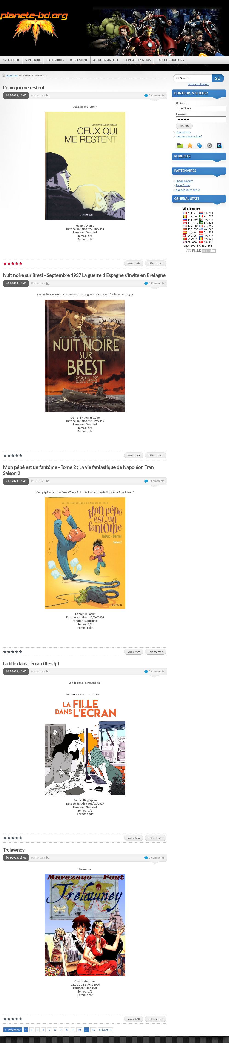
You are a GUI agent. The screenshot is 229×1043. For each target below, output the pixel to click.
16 (93, 1029)
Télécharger (156, 263)
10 (79, 1029)
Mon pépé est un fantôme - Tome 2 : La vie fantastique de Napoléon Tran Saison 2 (78, 470)
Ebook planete (184, 181)
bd (47, 95)
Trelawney (14, 850)
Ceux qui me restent (24, 87)
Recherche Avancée (198, 84)
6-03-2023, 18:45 (16, 95)
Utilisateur (182, 103)
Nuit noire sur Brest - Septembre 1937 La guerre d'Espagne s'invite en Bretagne (84, 275)
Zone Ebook (183, 185)
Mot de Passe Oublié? (189, 136)
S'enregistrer (183, 132)
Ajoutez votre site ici (188, 190)
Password (181, 114)
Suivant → (105, 1029)
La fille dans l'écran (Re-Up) (31, 663)
